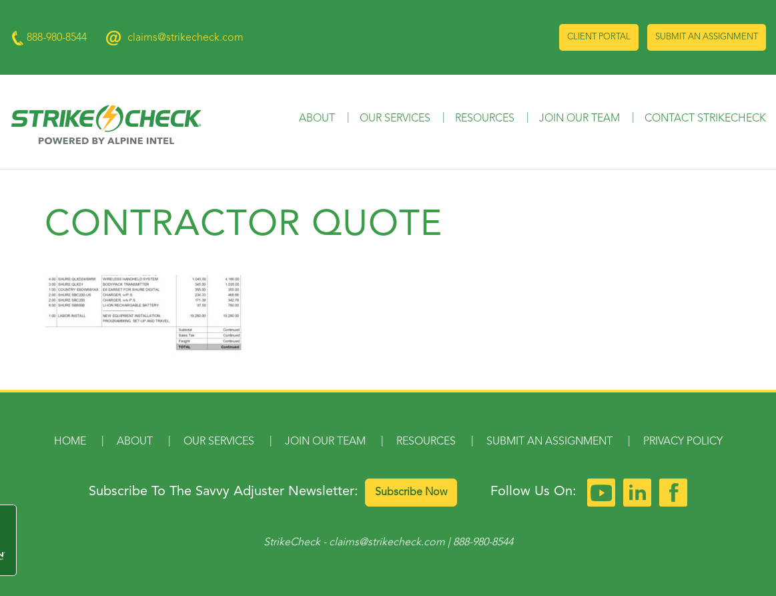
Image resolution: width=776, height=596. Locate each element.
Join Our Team (579, 118)
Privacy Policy (683, 441)
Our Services (395, 118)
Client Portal (599, 37)
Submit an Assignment (706, 37)
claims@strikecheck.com (185, 38)
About (317, 118)
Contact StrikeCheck (705, 118)
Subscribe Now (411, 492)
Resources (484, 118)
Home (70, 441)
